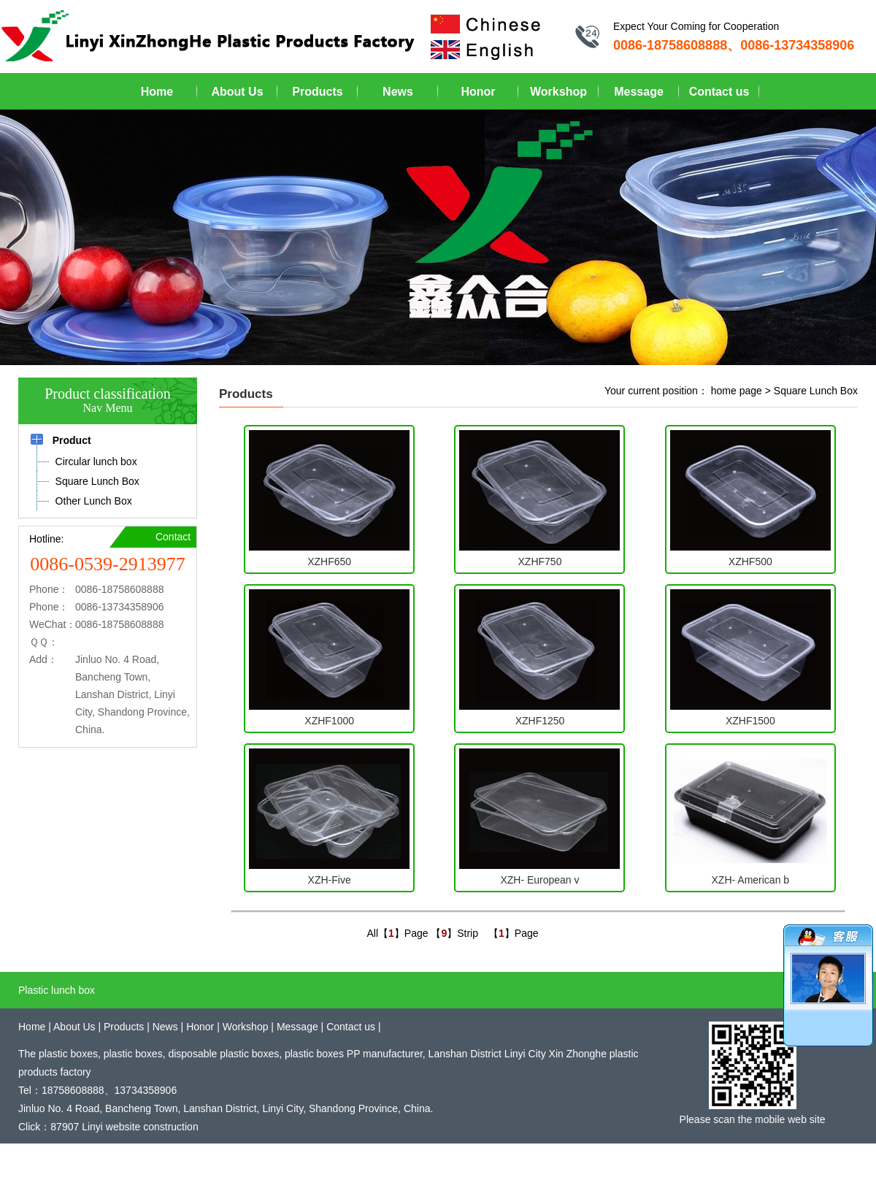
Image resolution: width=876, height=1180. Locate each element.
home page (736, 390)
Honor (478, 91)
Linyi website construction (140, 1127)
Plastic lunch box (56, 990)
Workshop (558, 91)
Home (157, 91)
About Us (237, 91)
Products (317, 91)
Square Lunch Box (816, 390)
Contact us (719, 91)
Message (639, 91)
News (398, 91)
